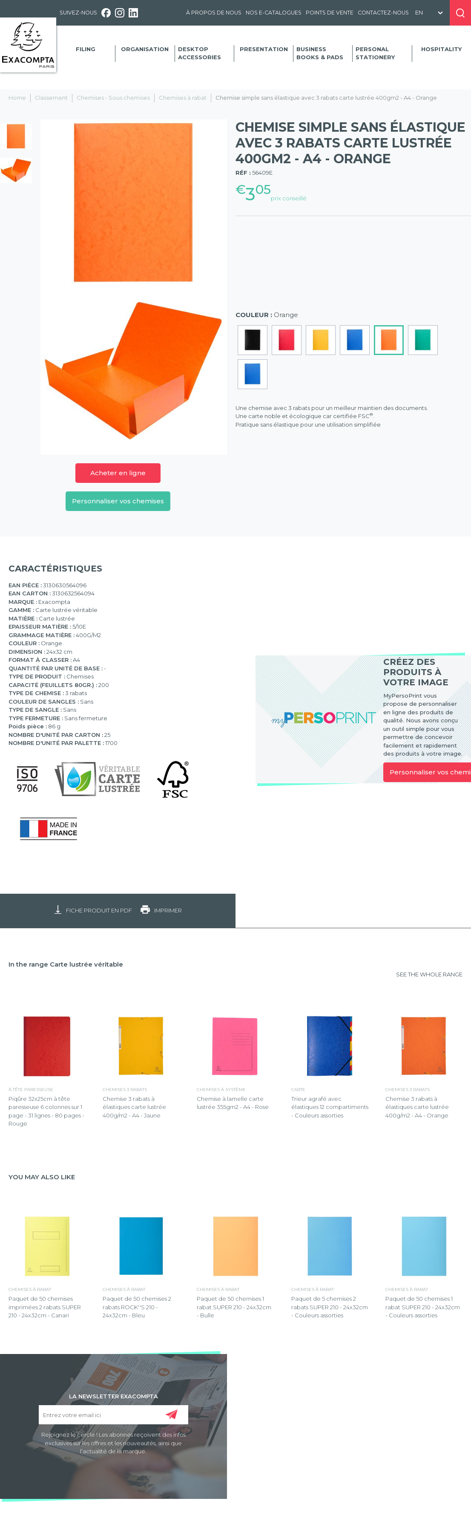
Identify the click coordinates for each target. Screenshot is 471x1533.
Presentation (264, 49)
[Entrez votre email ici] (114, 1414)
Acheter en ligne (118, 473)
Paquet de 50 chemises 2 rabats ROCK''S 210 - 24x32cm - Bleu (137, 1307)
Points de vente (329, 12)
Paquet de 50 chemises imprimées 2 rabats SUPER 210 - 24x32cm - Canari (45, 1307)
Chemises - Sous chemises (113, 97)
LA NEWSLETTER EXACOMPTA (113, 1396)
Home (17, 97)
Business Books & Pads (319, 53)
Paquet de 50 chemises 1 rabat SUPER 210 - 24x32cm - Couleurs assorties (422, 1307)
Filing (85, 49)
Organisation (145, 49)
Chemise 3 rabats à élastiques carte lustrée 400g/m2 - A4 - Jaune (134, 1107)
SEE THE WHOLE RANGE (429, 974)
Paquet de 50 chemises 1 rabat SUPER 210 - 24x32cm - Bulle (234, 1307)
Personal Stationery (375, 53)
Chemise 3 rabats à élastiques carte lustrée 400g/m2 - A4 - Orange (417, 1107)
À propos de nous (213, 12)
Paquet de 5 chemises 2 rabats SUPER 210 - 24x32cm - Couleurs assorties (329, 1307)
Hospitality (441, 49)
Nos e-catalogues (274, 12)
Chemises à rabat (183, 97)
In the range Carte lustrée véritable (66, 964)
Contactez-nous (383, 12)
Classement (51, 97)
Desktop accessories (199, 53)
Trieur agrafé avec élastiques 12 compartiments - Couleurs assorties (329, 1107)
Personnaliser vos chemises (118, 501)
